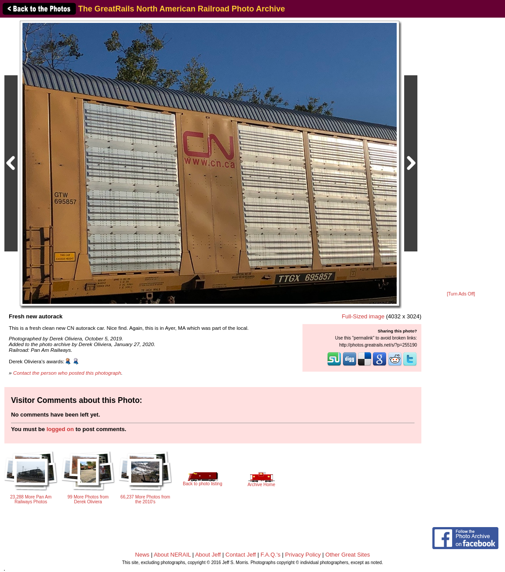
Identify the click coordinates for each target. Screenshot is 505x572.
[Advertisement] (461, 155)
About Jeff (208, 554)
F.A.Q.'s (270, 554)
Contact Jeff (240, 554)
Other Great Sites (347, 554)
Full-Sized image (363, 316)
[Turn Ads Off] (461, 294)
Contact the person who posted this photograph (67, 373)
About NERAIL (172, 554)
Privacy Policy (303, 554)
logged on (60, 429)
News (142, 554)
